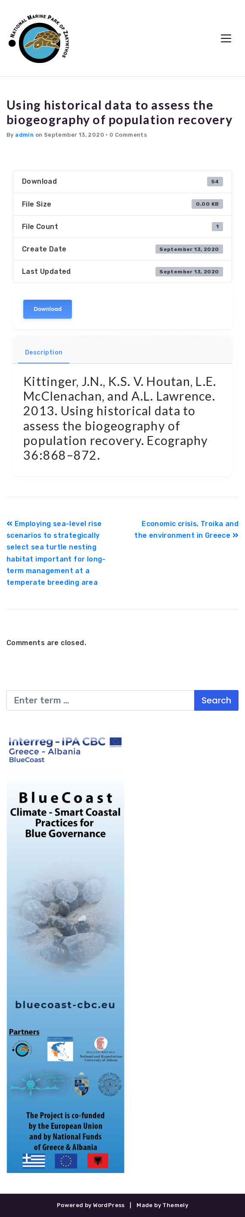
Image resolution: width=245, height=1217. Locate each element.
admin (24, 135)
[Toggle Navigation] (226, 38)
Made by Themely (162, 1205)
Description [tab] (43, 352)
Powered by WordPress (91, 1205)
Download (48, 309)
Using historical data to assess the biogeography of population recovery (119, 112)
